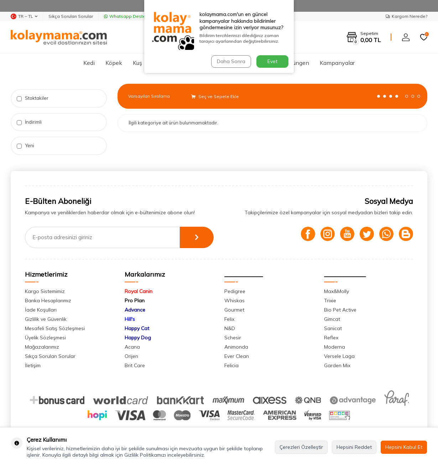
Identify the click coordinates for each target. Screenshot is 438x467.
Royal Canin (138, 291)
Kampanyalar (337, 62)
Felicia (231, 365)
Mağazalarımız (42, 347)
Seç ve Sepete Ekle (215, 96)
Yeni (25, 146)
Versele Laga (339, 356)
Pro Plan (135, 300)
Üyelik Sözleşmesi (45, 337)
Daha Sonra (231, 61)
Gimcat (332, 319)
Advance (135, 310)
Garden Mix (337, 365)
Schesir (232, 337)
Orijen (131, 356)
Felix (229, 319)
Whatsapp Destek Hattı (131, 16)
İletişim (33, 365)
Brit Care (135, 365)
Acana (132, 347)
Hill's (130, 319)
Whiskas (234, 300)
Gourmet (234, 310)
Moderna (334, 347)
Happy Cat (137, 328)
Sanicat (333, 328)
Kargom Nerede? (406, 16)
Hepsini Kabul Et (403, 447)
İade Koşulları (41, 310)
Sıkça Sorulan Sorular (70, 16)
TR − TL (24, 16)
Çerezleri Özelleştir (301, 447)
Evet (272, 61)
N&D (229, 328)
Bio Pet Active (340, 310)
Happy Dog (138, 337)
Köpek (113, 62)
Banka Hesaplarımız (48, 300)
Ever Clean (236, 356)
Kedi (89, 62)
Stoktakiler (32, 98)
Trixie (330, 300)
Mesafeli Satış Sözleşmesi (55, 328)
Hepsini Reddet (354, 447)
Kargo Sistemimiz (45, 291)
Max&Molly (336, 291)
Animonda (236, 347)
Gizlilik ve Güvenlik (46, 319)
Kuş (137, 62)
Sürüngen (297, 62)
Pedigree (234, 291)
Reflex (331, 337)
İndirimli (29, 122)
